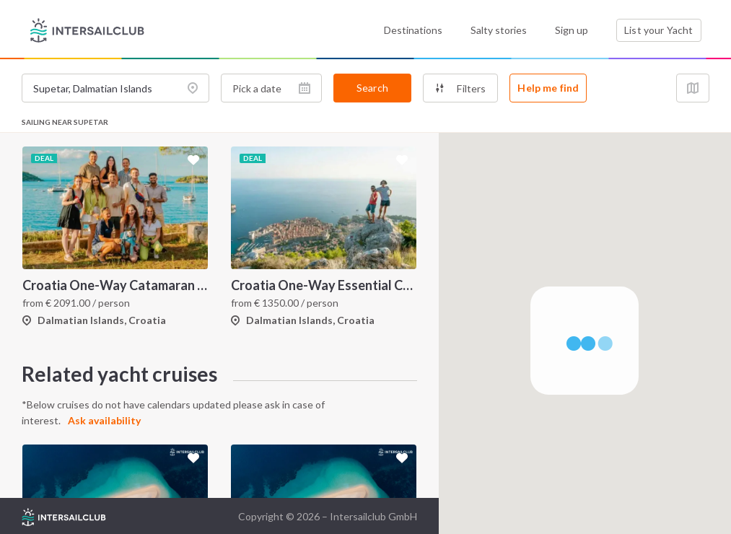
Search (372, 88)
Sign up (571, 30)
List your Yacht (658, 30)
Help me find (548, 88)
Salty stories (498, 30)
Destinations (413, 30)
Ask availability (104, 420)
